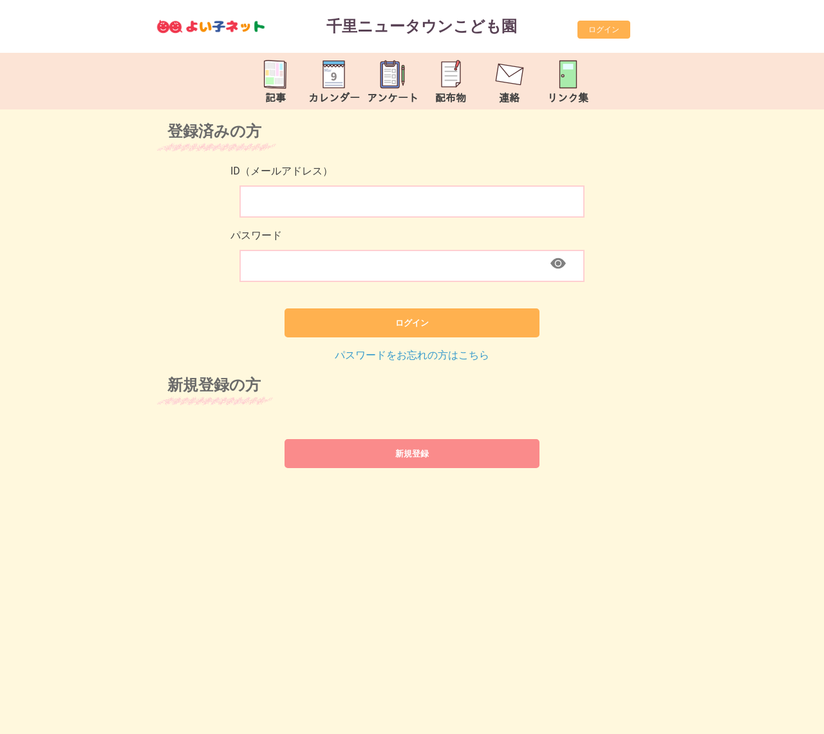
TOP (779, 717)
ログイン (603, 29)
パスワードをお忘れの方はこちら (412, 355)
